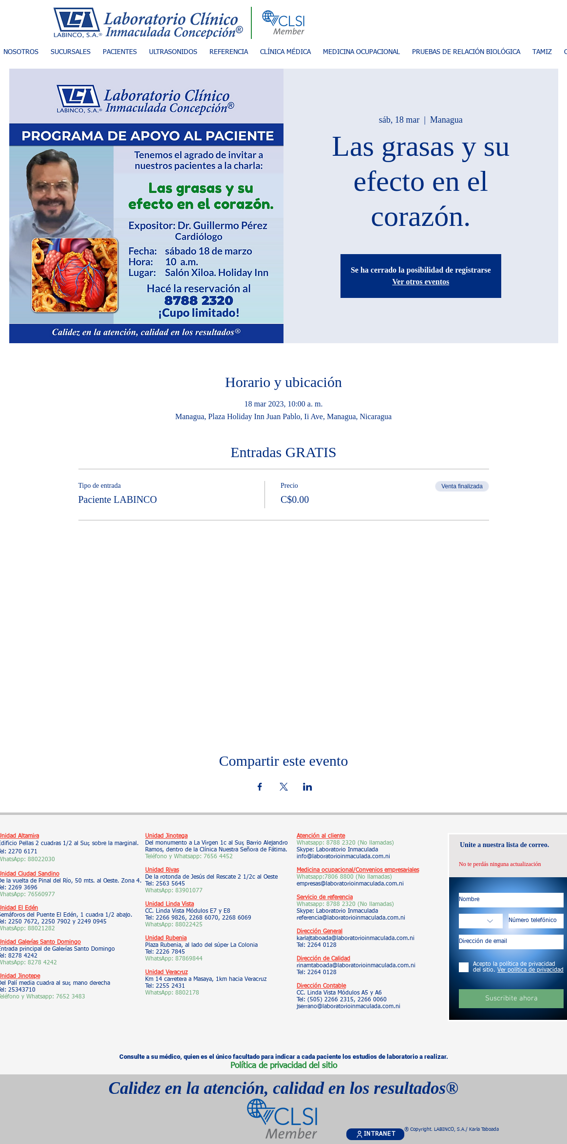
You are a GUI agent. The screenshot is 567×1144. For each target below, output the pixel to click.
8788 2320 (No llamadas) (360, 843)
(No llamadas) (373, 877)
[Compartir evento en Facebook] (260, 787)
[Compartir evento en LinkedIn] (307, 787)
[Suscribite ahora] (511, 998)
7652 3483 (71, 997)
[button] (119, 52)
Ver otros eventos (420, 281)
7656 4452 (218, 857)
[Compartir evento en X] (283, 787)
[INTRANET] (375, 1134)
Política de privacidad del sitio (283, 1066)
